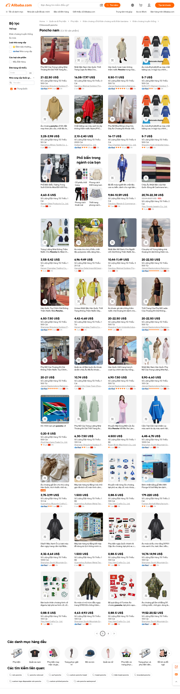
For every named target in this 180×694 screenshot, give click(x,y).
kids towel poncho (120, 675)
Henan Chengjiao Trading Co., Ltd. (55, 268)
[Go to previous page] (97, 633)
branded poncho (142, 675)
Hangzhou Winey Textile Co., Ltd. (55, 145)
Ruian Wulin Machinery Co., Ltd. (122, 445)
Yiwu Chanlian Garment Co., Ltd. (122, 145)
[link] (176, 667)
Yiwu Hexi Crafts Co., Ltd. (119, 503)
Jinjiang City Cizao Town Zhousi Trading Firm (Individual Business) (88, 386)
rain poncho (15, 675)
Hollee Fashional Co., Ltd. (85, 145)
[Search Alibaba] (69, 5)
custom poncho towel (77, 675)
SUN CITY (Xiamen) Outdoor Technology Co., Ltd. (156, 86)
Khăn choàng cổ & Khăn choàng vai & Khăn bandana (105, 21)
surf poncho (55, 675)
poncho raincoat (35, 675)
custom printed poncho (57, 681)
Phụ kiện (74, 21)
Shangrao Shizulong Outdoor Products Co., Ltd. (55, 86)
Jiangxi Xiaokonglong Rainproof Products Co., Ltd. (122, 86)
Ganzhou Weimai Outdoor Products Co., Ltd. (88, 86)
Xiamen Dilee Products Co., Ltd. (54, 203)
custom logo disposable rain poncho (25, 681)
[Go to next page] (114, 633)
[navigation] (21, 327)
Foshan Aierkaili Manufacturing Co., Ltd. (156, 503)
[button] (101, 5)
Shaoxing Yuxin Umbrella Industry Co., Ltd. (156, 145)
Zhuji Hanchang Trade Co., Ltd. (54, 442)
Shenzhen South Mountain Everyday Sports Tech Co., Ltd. (156, 445)
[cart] (141, 5)
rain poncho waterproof (85, 681)
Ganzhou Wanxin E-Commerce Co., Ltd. (122, 203)
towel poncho (99, 675)
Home (42, 21)
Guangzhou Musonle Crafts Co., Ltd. (55, 503)
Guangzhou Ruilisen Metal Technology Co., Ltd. (88, 503)
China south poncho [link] (48, 25)
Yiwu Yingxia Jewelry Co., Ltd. (154, 206)
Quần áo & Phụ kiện (57, 21)
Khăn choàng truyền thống (144, 21)
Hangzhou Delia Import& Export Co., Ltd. (88, 268)
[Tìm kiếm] (112, 5)
